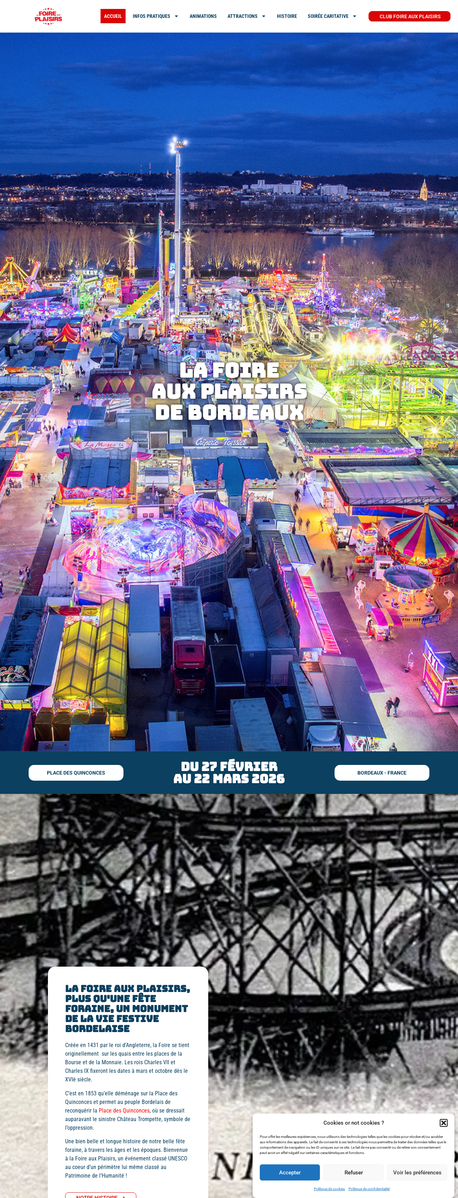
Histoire (287, 16)
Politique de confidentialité (369, 1189)
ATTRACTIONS (247, 16)
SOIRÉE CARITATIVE (332, 16)
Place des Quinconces (124, 1110)
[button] (443, 1122)
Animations (203, 16)
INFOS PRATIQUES (156, 16)
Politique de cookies (329, 1189)
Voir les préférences (417, 1172)
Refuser (354, 1172)
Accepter (290, 1172)
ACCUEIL (113, 16)
